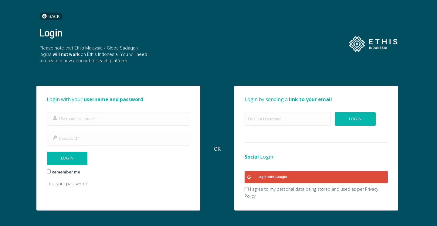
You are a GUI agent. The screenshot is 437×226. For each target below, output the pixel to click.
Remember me (63, 172)
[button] (51, 16)
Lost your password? (67, 184)
